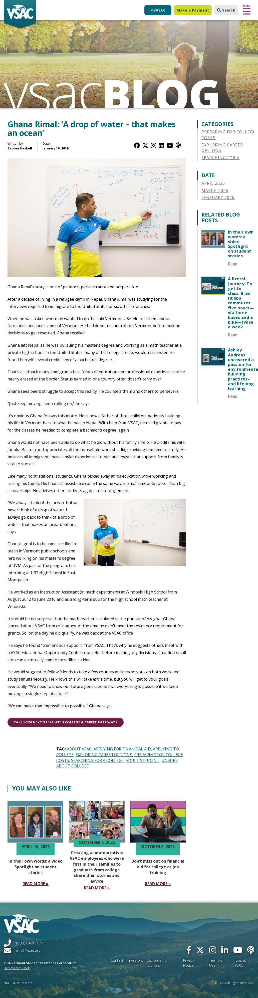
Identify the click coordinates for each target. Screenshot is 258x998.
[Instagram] (153, 145)
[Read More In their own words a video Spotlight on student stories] (36, 883)
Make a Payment (193, 10)
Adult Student (142, 760)
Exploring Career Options (104, 754)
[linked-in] (224, 949)
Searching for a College (97, 760)
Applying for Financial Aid (122, 749)
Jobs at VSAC (240, 963)
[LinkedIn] (161, 145)
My (157, 10)
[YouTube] (169, 145)
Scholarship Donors (157, 963)
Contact (117, 960)
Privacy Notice (188, 963)
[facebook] (188, 949)
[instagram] (212, 949)
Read (232, 264)
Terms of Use (216, 963)
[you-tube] (237, 949)
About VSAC (79, 749)
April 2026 (213, 183)
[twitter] (200, 949)
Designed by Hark (17, 968)
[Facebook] (137, 145)
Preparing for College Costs (228, 134)
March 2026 (214, 190)
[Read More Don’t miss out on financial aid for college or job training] (158, 883)
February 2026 (217, 197)
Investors (135, 960)
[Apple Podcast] (178, 145)
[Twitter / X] (145, 145)
